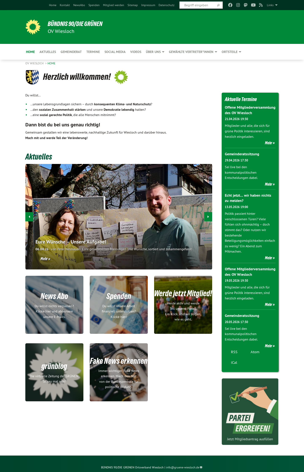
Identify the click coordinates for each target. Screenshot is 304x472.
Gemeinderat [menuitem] (71, 52)
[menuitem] (52, 5)
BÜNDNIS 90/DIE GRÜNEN (77, 23)
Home (52, 5)
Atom (255, 350)
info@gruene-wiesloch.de (182, 466)
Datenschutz (166, 5)
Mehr (44, 258)
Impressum (148, 5)
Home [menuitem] (30, 52)
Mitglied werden (113, 5)
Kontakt (65, 5)
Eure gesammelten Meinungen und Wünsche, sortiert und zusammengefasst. (113, 249)
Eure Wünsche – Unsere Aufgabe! (70, 241)
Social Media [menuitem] (115, 52)
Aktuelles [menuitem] (47, 52)
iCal (234, 361)
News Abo (54, 296)
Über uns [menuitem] (153, 52)
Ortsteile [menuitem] (230, 52)
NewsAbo (79, 5)
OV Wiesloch (34, 63)
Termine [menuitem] (93, 52)
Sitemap (133, 5)
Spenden (94, 5)
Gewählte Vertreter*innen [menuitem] (191, 52)
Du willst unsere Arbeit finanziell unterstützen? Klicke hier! (119, 311)
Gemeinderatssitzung (242, 153)
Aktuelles (40, 156)
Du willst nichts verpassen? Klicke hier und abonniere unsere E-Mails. (54, 311)
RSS (234, 350)
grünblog (54, 366)
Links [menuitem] (270, 5)
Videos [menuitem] (135, 52)
